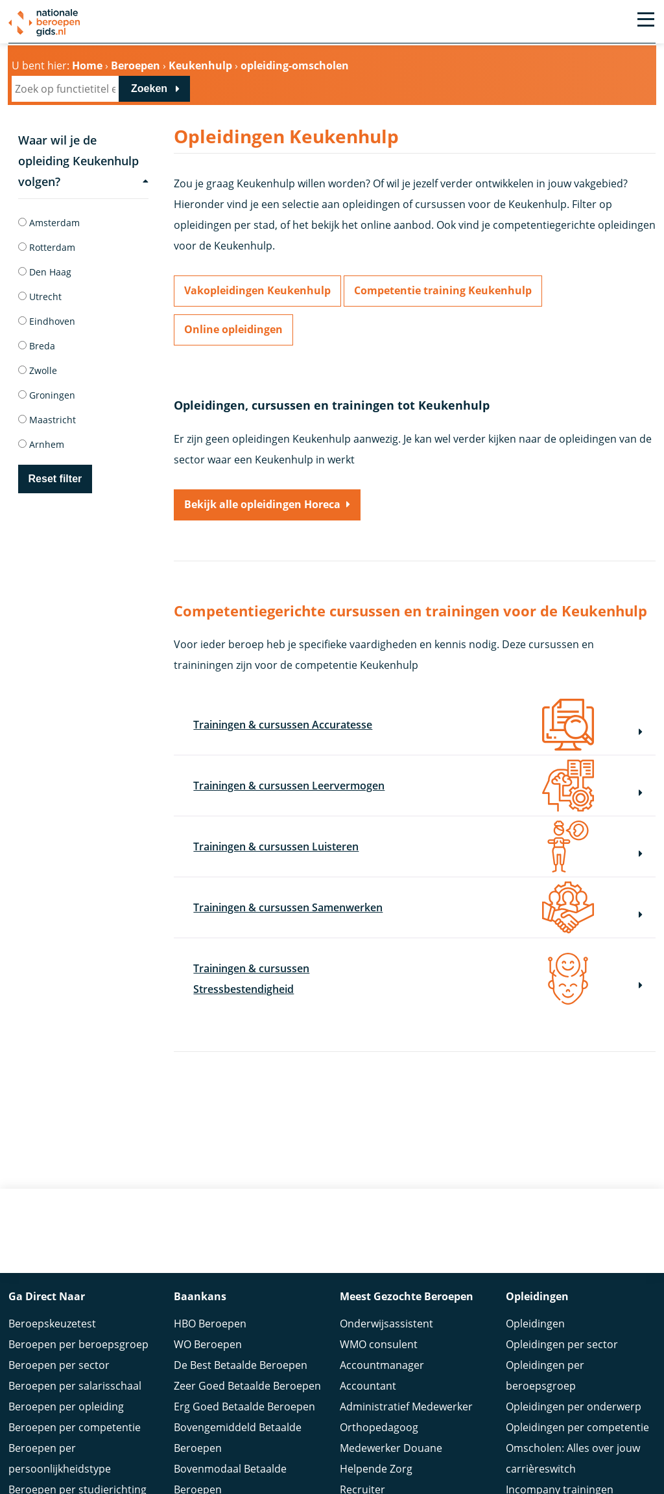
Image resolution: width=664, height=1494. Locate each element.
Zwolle (37, 370)
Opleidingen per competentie (577, 1412)
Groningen (46, 395)
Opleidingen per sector (562, 1329)
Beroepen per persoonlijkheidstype (59, 1442)
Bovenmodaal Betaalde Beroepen (230, 1463)
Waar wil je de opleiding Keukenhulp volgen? (83, 160)
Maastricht (47, 420)
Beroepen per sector (59, 1349)
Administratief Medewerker (406, 1391)
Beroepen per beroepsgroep (78, 1329)
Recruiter (362, 1474)
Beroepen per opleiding (66, 1391)
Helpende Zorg (376, 1453)
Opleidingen (535, 1308)
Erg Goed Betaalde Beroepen (244, 1391)
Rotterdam (46, 247)
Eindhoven (46, 321)
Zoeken (149, 88)
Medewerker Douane (391, 1432)
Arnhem (41, 444)
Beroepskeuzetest (52, 1308)
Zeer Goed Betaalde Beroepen (247, 1370)
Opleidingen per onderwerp (573, 1391)
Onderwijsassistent (386, 1308)
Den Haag (44, 272)
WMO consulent (379, 1329)
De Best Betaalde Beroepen (240, 1349)
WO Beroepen (208, 1329)
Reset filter (55, 478)
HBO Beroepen (210, 1308)
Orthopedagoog (379, 1412)
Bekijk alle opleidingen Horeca (262, 505)
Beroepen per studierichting (77, 1474)
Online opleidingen (233, 330)
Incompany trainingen (559, 1474)
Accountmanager (382, 1349)
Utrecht (40, 296)
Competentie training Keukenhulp (443, 291)
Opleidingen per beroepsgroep (545, 1359)
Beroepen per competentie (74, 1412)
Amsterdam (49, 222)
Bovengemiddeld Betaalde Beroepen (238, 1422)
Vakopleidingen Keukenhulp (257, 291)
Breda (36, 346)
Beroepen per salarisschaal (74, 1370)
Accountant (368, 1370)
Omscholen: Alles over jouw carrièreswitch (573, 1442)
